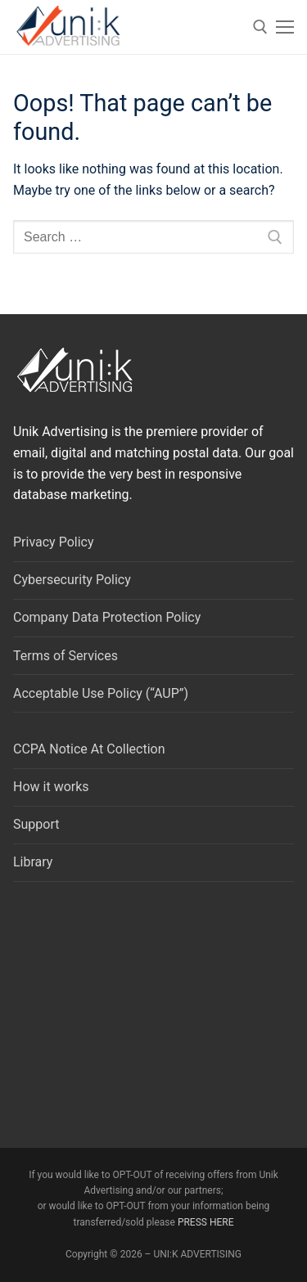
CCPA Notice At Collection (89, 749)
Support (36, 824)
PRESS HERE (206, 1222)
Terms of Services (65, 655)
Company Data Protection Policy (107, 617)
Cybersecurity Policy (72, 579)
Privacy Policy (53, 542)
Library (32, 862)
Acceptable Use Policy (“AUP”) (100, 693)
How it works (51, 786)
